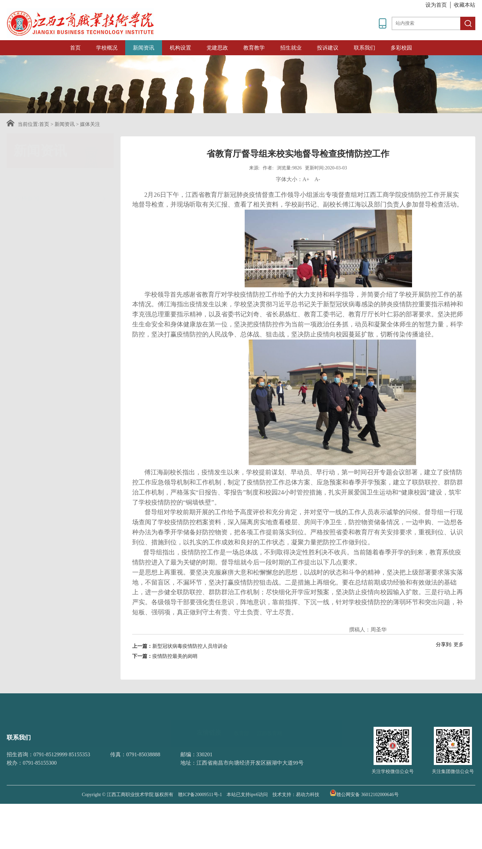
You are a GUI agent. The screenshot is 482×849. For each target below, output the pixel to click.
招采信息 (61, 243)
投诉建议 (327, 48)
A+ (306, 198)
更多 (459, 663)
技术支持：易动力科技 (295, 794)
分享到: (444, 663)
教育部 (241, 720)
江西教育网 (269, 720)
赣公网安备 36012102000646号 (364, 792)
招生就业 (291, 48)
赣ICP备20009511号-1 (200, 794)
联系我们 (364, 48)
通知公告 (61, 200)
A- (317, 198)
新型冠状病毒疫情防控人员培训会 (190, 664)
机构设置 (180, 48)
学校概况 (106, 48)
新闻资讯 (143, 48)
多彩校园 (401, 48)
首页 (75, 48)
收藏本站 (464, 5)
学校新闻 (61, 179)
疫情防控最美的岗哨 (174, 674)
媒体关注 (90, 124)
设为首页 (436, 5)
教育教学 (254, 48)
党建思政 (217, 48)
